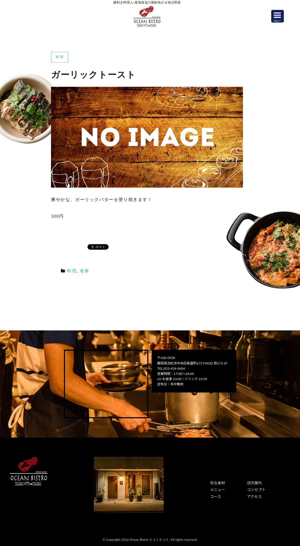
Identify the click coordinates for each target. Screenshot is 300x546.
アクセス (253, 495)
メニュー (216, 489)
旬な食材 (216, 483)
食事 (84, 271)
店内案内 (253, 483)
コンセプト (255, 489)
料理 (72, 271)
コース (215, 495)
